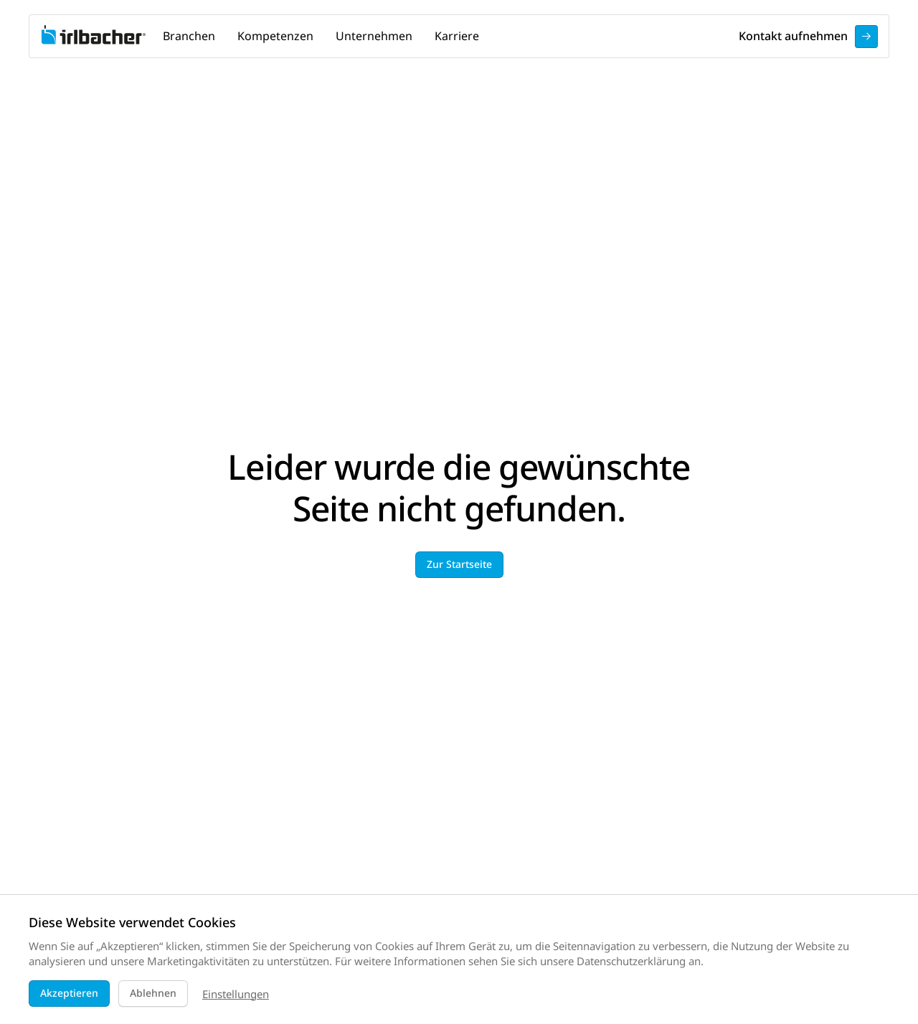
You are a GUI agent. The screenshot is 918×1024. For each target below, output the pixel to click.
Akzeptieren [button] (69, 993)
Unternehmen (374, 36)
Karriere (457, 36)
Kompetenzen (275, 36)
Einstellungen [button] (235, 993)
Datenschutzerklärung (631, 961)
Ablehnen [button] (153, 993)
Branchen (189, 36)
